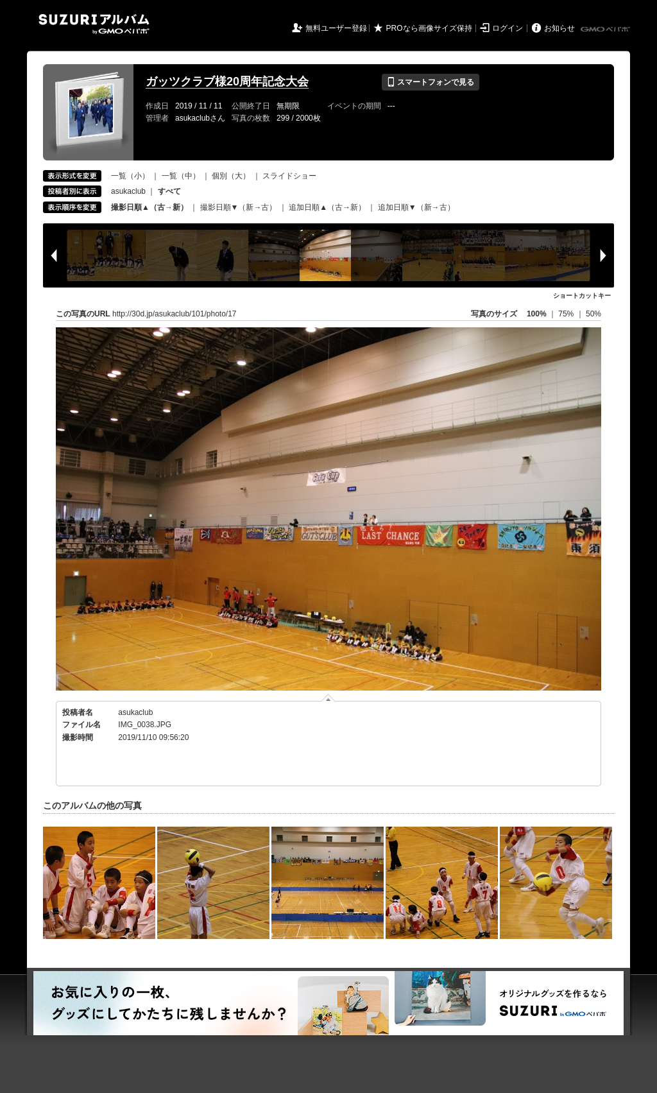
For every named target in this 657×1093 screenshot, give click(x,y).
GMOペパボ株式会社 (606, 29)
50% (593, 313)
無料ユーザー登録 (336, 28)
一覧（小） (130, 175)
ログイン (507, 28)
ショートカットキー (582, 295)
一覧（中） (181, 175)
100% (537, 313)
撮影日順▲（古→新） (149, 207)
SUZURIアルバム (94, 24)
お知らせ (559, 28)
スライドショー (289, 175)
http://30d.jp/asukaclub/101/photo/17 (174, 313)
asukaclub (128, 191)
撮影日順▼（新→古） (238, 207)
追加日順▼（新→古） (416, 207)
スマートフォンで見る (430, 82)
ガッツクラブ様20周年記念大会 (227, 81)
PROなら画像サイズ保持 (429, 28)
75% (567, 313)
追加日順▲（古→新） (327, 207)
